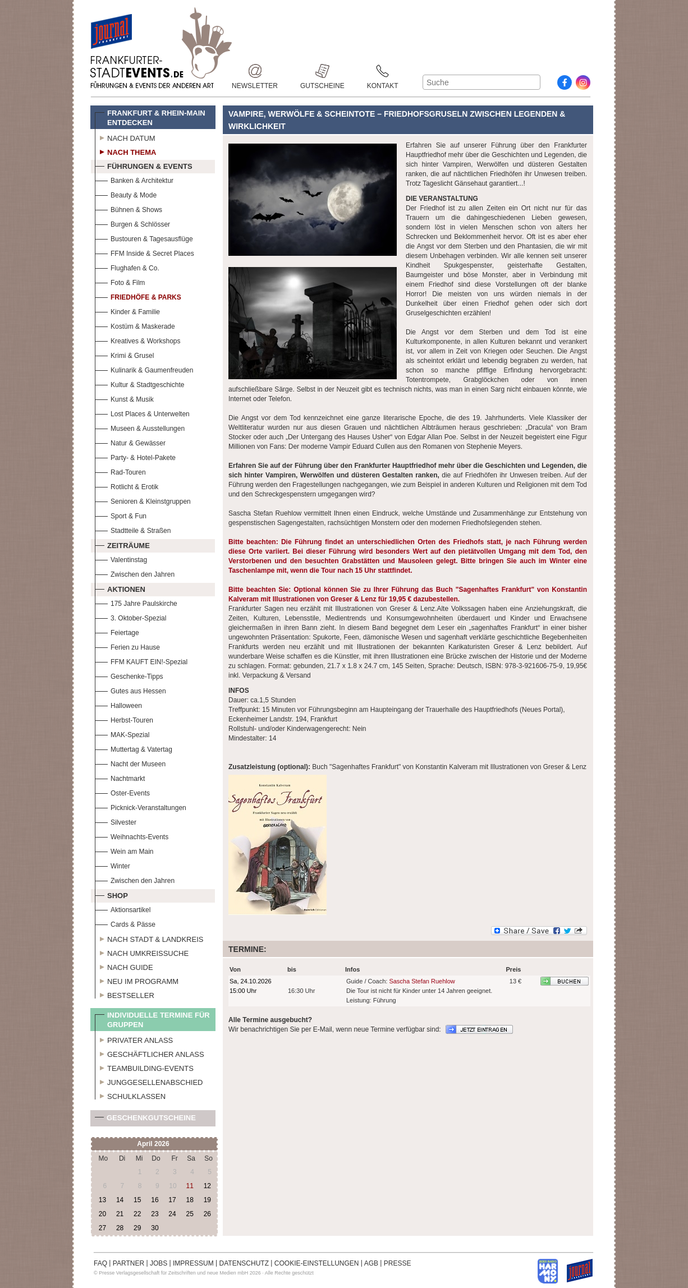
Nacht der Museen (130, 762)
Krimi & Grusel (124, 354)
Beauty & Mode (126, 193)
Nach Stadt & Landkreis (149, 938)
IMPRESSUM (193, 1263)
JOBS (158, 1263)
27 (102, 1228)
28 (119, 1228)
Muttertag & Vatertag (133, 748)
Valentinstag (121, 558)
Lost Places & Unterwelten (142, 412)
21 (119, 1214)
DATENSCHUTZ (244, 1263)
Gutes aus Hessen (130, 689)
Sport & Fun (120, 514)
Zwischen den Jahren (135, 573)
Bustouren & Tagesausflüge (144, 237)
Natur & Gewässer (130, 441)
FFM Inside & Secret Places (144, 252)
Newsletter (255, 71)
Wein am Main (124, 850)
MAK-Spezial (122, 733)
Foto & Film (120, 281)
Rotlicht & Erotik (126, 485)
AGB (371, 1263)
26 (207, 1214)
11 (189, 1186)
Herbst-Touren (124, 719)
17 (172, 1200)
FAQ (100, 1263)
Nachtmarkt (120, 777)
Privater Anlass (134, 1039)
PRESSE (397, 1263)
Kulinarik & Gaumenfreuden (144, 369)
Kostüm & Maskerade (135, 325)
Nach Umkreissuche (142, 952)
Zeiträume (122, 544)
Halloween (118, 704)
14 (119, 1200)
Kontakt (382, 71)
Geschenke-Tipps (129, 675)
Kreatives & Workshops (138, 339)
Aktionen (120, 588)
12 (207, 1186)
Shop (111, 894)
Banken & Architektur (134, 179)
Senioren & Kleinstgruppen (143, 500)
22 (137, 1214)
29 (137, 1228)
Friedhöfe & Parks (138, 296)
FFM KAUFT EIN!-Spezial (141, 660)
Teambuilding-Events (144, 1067)
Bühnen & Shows (128, 208)
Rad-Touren (120, 471)
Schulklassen (130, 1095)
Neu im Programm (136, 980)
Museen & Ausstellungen (140, 427)
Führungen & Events (143, 165)
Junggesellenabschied (149, 1081)
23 (154, 1214)
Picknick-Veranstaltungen (140, 806)
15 (137, 1200)
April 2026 (153, 1144)
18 (189, 1200)
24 (172, 1214)
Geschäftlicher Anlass (149, 1053)
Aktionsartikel (122, 908)
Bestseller (124, 994)
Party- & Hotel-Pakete (135, 456)
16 (154, 1200)
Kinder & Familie (127, 310)
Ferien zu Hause (127, 646)
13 (102, 1200)
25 (189, 1214)
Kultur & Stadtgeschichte (139, 383)
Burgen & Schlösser (132, 223)
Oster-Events (122, 791)
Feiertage (117, 631)
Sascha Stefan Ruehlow (422, 981)
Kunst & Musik (124, 398)
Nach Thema (125, 151)
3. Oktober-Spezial (130, 616)
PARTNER (128, 1263)
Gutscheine (322, 71)
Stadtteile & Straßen (133, 529)
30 (154, 1228)
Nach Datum (125, 136)
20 (102, 1214)
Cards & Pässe (125, 923)
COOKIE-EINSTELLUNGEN (316, 1263)
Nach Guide (124, 966)
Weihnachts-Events (131, 835)
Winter (112, 864)
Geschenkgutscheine (145, 1120)
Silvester (115, 821)
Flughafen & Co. (127, 266)
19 (207, 1200)
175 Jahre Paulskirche (136, 602)
